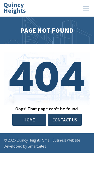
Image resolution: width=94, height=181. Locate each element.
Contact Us (64, 120)
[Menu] (86, 8)
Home (29, 120)
